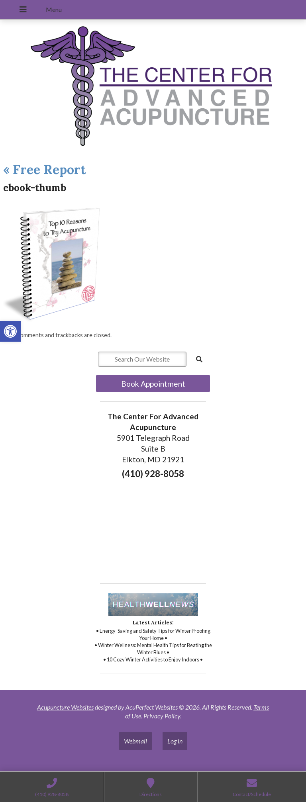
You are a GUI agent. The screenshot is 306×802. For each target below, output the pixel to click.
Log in (174, 741)
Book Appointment (153, 383)
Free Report (44, 169)
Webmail (135, 741)
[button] (10, 331)
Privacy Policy (161, 716)
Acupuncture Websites (65, 707)
